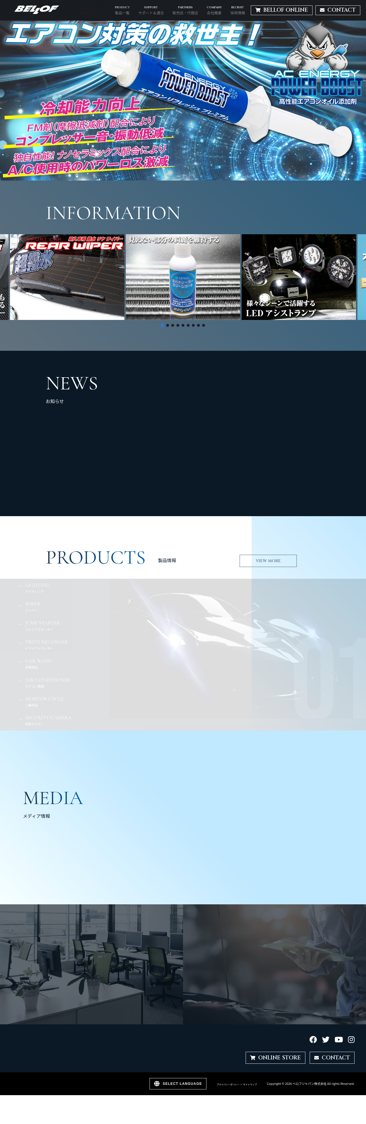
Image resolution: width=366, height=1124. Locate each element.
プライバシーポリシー (227, 1084)
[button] (183, 101)
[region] (183, 101)
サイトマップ (250, 1084)
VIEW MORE (268, 561)
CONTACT (332, 1057)
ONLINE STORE (275, 1057)
